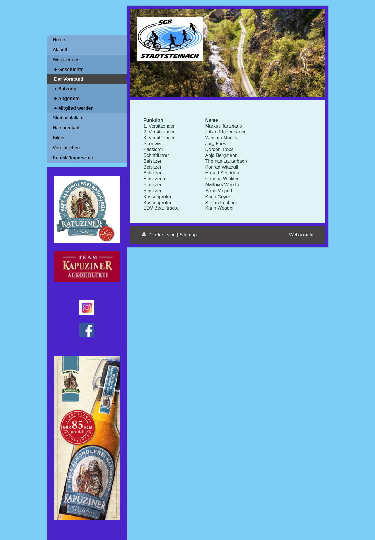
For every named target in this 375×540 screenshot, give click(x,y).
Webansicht (301, 234)
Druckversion (159, 234)
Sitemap (188, 234)
